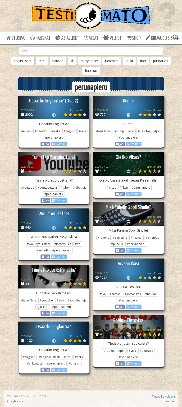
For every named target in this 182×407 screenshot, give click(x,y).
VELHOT (112, 38)
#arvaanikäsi (132, 294)
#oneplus (152, 238)
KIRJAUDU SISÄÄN (162, 38)
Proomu (42, 396)
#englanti (29, 357)
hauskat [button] (91, 70)
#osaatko (41, 131)
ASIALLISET (67, 38)
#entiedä (42, 250)
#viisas (111, 188)
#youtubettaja (47, 188)
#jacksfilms (28, 300)
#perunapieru (53, 138)
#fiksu (124, 188)
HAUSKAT (40, 38)
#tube (65, 188)
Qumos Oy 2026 (19, 396)
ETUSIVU (16, 38)
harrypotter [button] (89, 61)
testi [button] (42, 61)
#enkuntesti (35, 363)
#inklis (55, 131)
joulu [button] (129, 61)
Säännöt (169, 401)
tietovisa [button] (111, 61)
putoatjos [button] (160, 61)
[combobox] (91, 51)
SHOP (134, 38)
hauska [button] (57, 61)
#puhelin (117, 244)
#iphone (103, 238)
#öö (131, 131)
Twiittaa (59, 144)
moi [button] (143, 61)
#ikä (103, 294)
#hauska (151, 294)
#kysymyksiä (62, 244)
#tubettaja (79, 188)
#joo (157, 131)
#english (69, 131)
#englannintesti (49, 357)
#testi (67, 357)
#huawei (136, 238)
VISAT (91, 38)
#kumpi (119, 131)
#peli (121, 351)
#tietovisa (146, 351)
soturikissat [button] (23, 61)
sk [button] (72, 61)
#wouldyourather (38, 244)
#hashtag (144, 131)
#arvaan (115, 294)
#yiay (60, 300)
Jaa (45, 144)
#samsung (120, 238)
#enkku (26, 131)
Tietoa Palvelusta (163, 396)
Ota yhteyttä (15, 401)
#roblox (109, 351)
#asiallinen (103, 131)
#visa (82, 131)
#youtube (27, 188)
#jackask (42, 307)
